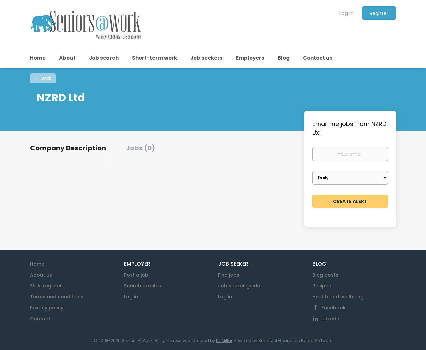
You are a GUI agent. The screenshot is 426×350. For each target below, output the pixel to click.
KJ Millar (224, 340)
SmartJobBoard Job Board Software (295, 340)
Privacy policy (46, 307)
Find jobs (228, 275)
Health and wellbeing (338, 296)
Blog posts (325, 275)
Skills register (46, 285)
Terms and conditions (56, 296)
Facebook (333, 307)
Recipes (321, 285)
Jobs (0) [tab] (140, 148)
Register (379, 13)
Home (37, 264)
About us (41, 275)
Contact (40, 318)
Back (45, 78)
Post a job (136, 275)
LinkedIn (331, 318)
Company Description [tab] (68, 148)
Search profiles (142, 285)
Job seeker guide (239, 285)
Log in (346, 13)
